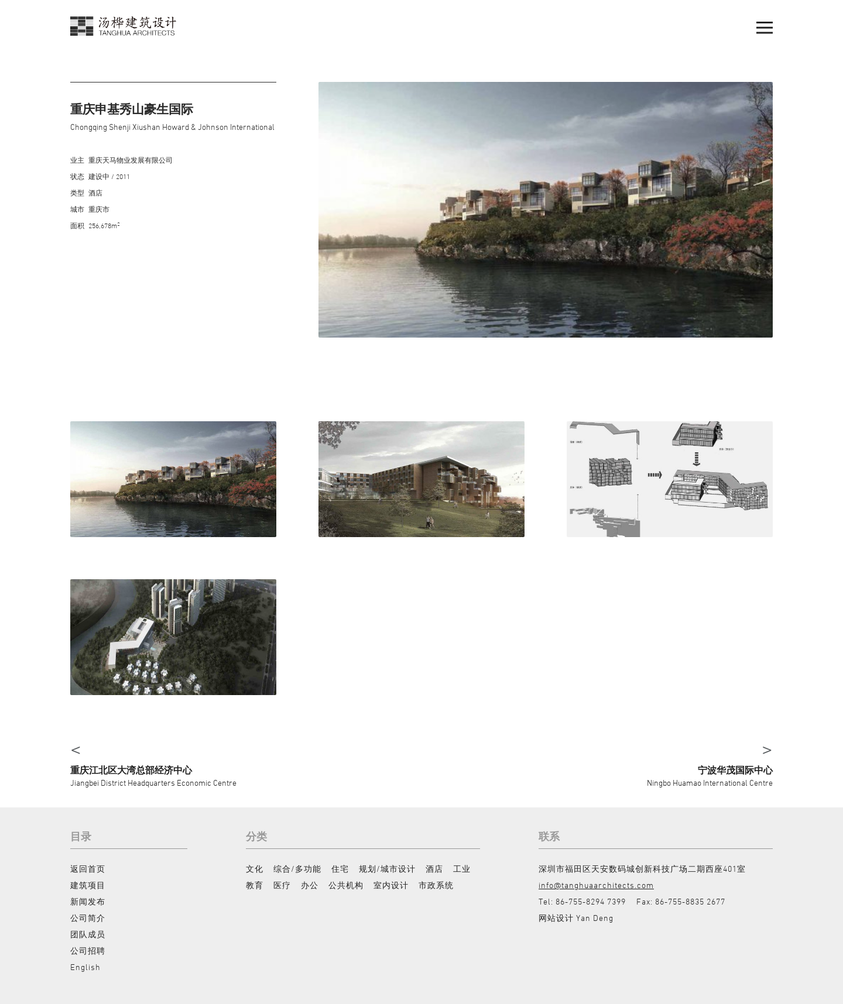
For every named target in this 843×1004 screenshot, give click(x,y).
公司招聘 (87, 950)
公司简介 (87, 918)
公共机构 (346, 885)
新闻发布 (87, 901)
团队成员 (87, 934)
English (85, 967)
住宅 (340, 869)
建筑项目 (87, 885)
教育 (254, 885)
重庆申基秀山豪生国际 (131, 109)
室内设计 (391, 885)
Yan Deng (595, 918)
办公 (309, 885)
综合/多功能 (297, 869)
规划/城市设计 (387, 869)
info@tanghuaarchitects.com (596, 885)
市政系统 (436, 885)
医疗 (282, 885)
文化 (254, 869)
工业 (462, 869)
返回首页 (87, 869)
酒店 (434, 869)
